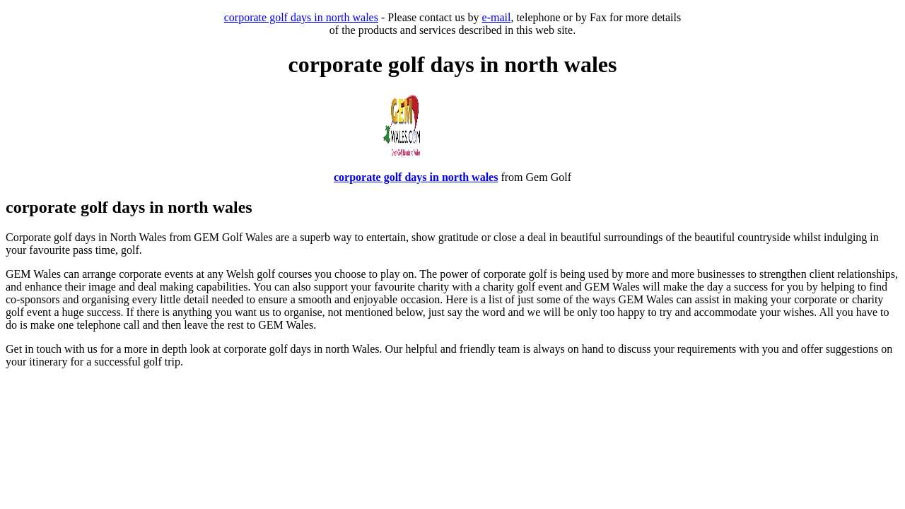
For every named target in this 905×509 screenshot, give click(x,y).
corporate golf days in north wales (301, 17)
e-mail (496, 17)
